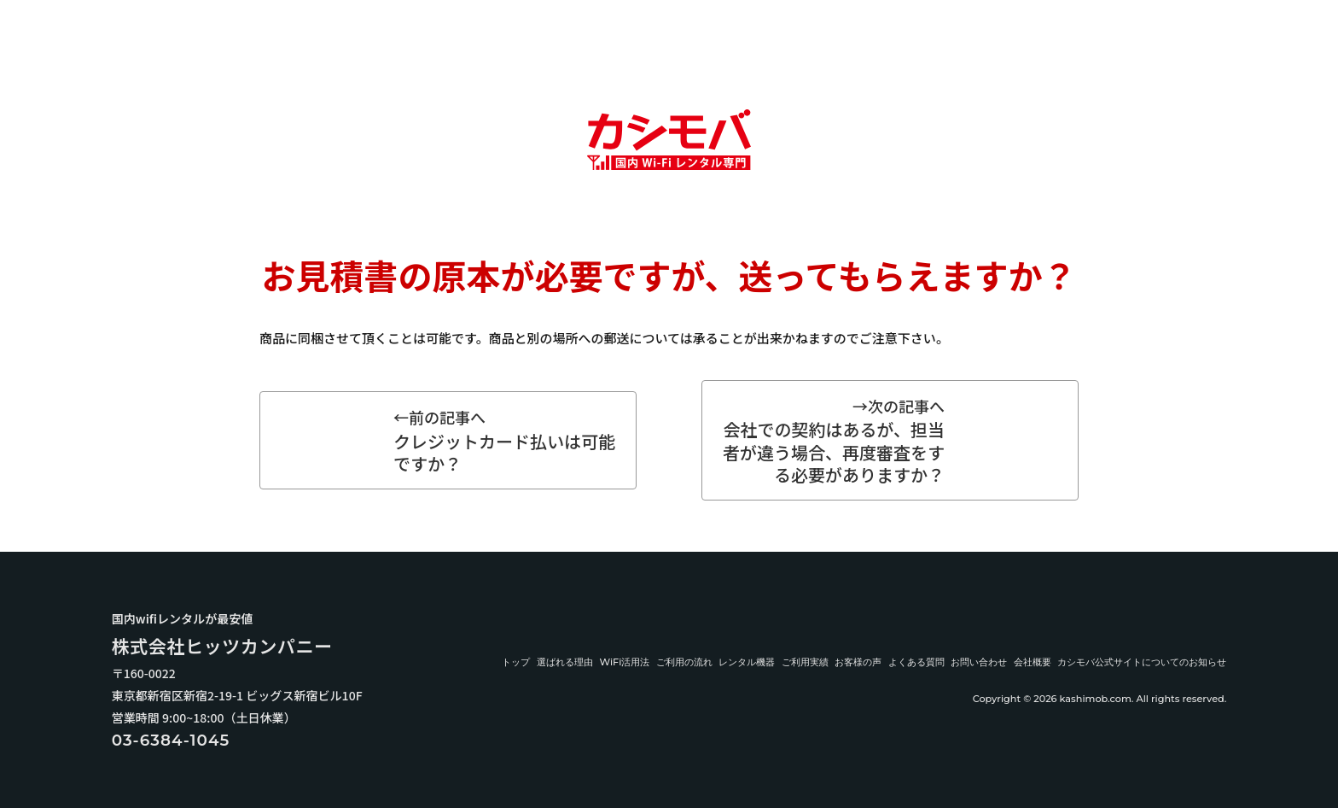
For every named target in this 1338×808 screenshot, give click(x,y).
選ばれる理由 (565, 662)
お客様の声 (858, 662)
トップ (516, 662)
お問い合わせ (979, 662)
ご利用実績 (805, 662)
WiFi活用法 (624, 662)
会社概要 (1032, 662)
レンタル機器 (746, 662)
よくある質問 (916, 662)
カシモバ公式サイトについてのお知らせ (1141, 662)
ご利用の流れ (684, 662)
